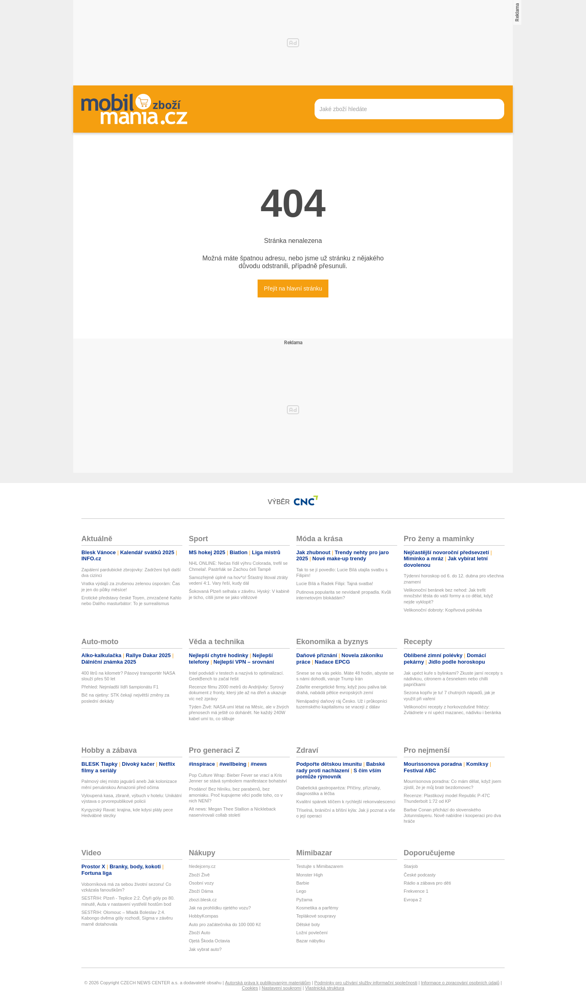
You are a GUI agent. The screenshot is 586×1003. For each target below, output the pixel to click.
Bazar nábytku (310, 940)
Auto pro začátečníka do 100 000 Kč (225, 924)
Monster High (309, 874)
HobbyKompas (203, 915)
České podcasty (419, 874)
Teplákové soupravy (316, 915)
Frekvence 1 (416, 891)
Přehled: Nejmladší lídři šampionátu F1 (120, 686)
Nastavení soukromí (282, 988)
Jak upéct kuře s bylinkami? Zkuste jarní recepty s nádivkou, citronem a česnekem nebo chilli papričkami (453, 679)
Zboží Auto (199, 932)
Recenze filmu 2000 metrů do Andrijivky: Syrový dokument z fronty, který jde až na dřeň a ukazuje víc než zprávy (237, 692)
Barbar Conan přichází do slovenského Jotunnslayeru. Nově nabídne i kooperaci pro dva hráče (452, 815)
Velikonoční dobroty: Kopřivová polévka (443, 609)
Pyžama (304, 899)
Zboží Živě (199, 874)
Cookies (250, 988)
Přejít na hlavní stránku (293, 288)
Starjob (411, 866)
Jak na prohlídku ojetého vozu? (220, 907)
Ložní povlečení (312, 932)
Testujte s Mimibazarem (319, 866)
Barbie (302, 883)
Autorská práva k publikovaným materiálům (267, 982)
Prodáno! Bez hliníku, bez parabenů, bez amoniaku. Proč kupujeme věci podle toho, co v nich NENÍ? (236, 795)
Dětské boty (308, 924)
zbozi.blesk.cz (202, 899)
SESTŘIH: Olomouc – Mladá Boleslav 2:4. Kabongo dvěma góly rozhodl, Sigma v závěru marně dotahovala (127, 918)
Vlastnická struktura (324, 988)
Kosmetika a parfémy (317, 907)
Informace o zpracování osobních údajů (460, 982)
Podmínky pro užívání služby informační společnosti (365, 982)
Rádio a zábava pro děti (427, 883)
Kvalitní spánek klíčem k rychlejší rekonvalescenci (345, 801)
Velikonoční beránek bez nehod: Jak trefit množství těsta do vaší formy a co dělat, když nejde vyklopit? (448, 596)
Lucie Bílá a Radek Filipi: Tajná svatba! (334, 583)
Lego (301, 891)
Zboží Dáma (201, 891)
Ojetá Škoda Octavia (209, 940)
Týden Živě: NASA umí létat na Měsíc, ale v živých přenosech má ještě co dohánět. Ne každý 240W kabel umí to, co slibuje (239, 712)
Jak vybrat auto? (205, 949)
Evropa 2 (413, 899)
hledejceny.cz (202, 866)
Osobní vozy (201, 883)
